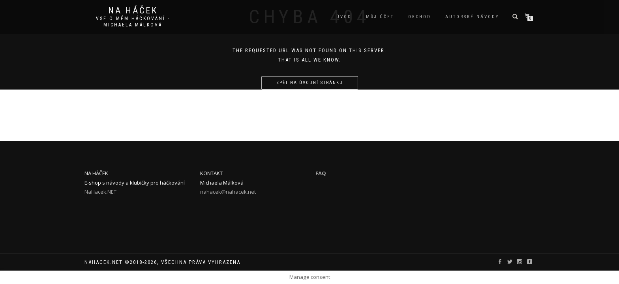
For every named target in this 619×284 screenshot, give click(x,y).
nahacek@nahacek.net (228, 191)
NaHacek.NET (100, 191)
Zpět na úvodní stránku (309, 82)
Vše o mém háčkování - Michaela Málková (133, 22)
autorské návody (472, 16)
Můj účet (380, 16)
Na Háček (133, 10)
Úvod (344, 16)
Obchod (419, 16)
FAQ (320, 173)
